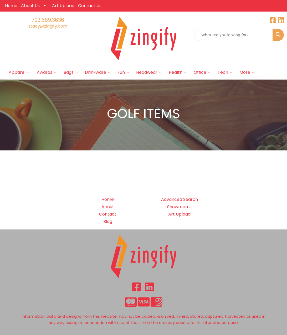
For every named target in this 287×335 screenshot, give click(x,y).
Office (202, 72)
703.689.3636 (48, 20)
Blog (107, 221)
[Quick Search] (233, 35)
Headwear (149, 72)
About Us (30, 6)
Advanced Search (179, 199)
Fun (123, 72)
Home (11, 6)
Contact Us (89, 6)
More (247, 72)
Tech (225, 72)
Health (178, 72)
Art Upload (63, 6)
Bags (71, 72)
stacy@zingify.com (47, 26)
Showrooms (179, 207)
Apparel (19, 72)
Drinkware (98, 72)
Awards (47, 72)
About (107, 207)
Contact (107, 214)
